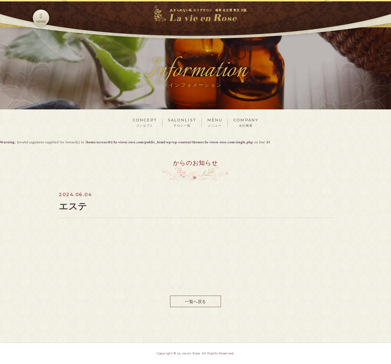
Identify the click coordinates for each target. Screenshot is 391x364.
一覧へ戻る (195, 301)
